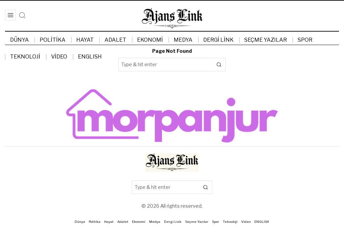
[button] (219, 64)
